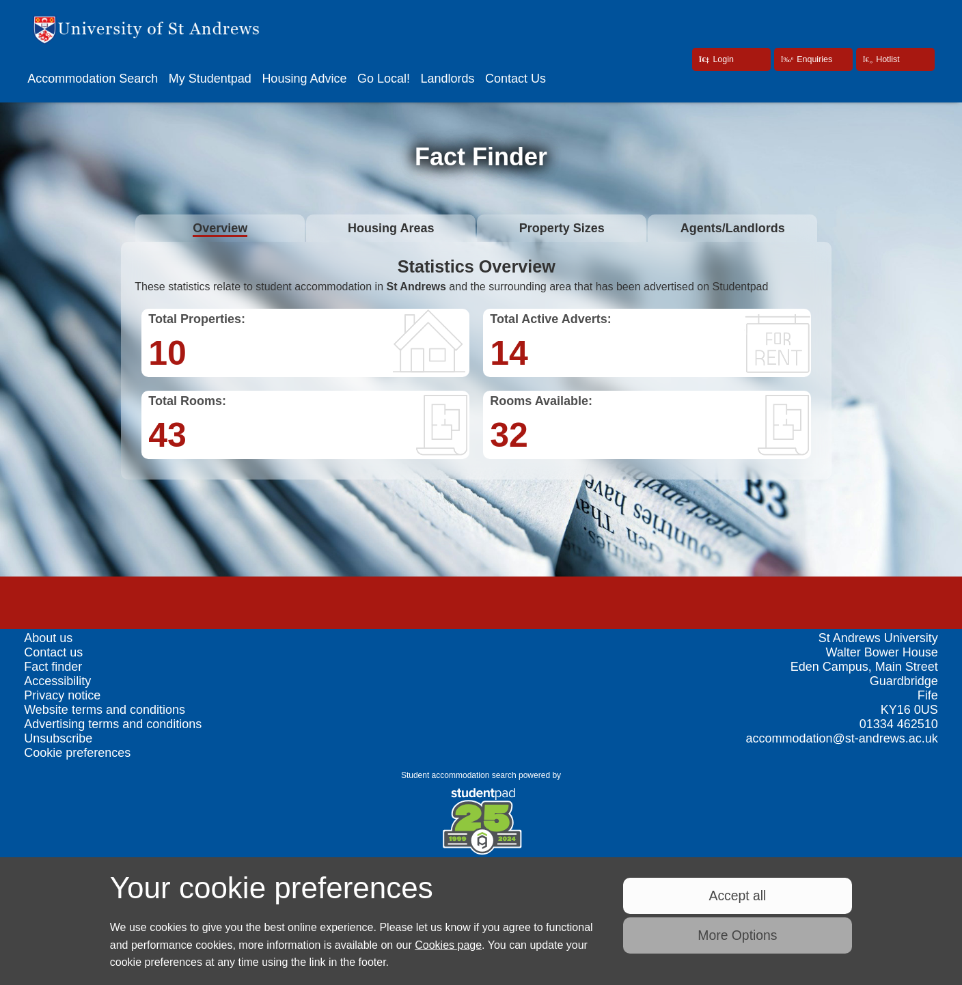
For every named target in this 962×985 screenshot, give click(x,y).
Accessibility (57, 681)
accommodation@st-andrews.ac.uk (841, 738)
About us (48, 638)
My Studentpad (210, 78)
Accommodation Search (92, 78)
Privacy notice (62, 695)
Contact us (53, 652)
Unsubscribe (58, 738)
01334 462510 (899, 724)
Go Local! (383, 78)
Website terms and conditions (104, 710)
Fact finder (53, 667)
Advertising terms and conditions (113, 724)
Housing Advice (304, 78)
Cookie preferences (77, 753)
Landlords (448, 78)
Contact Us (515, 78)
